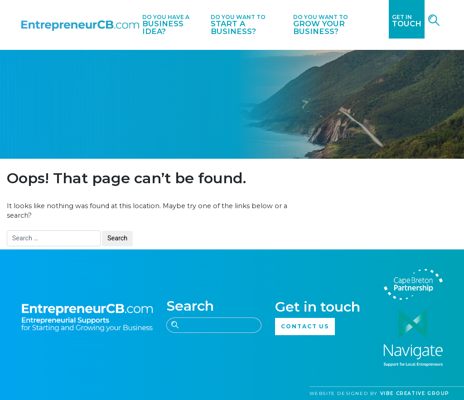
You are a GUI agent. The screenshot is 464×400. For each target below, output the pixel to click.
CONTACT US (305, 326)
